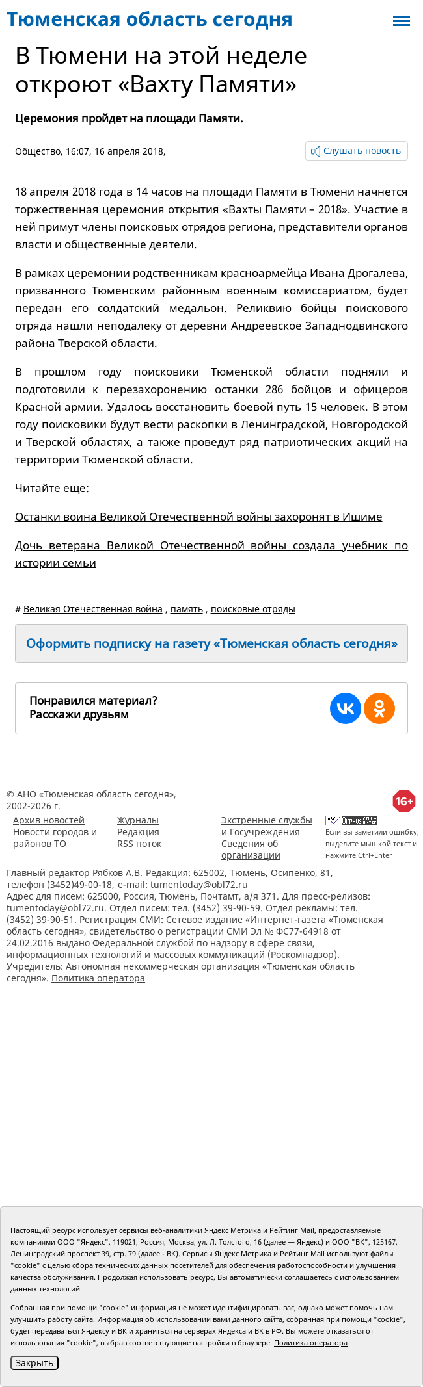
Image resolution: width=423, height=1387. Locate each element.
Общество (38, 151)
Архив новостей (49, 820)
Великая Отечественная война (93, 609)
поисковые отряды (253, 609)
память (187, 609)
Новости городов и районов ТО (55, 837)
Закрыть (34, 1362)
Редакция (138, 831)
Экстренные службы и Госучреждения (266, 826)
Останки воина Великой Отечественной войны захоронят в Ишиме (199, 516)
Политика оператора (98, 978)
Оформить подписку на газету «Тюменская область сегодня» (212, 643)
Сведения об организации (250, 849)
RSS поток (139, 843)
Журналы (138, 820)
